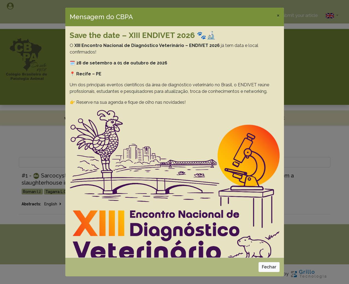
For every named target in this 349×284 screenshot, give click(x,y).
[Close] (278, 15)
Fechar (269, 267)
